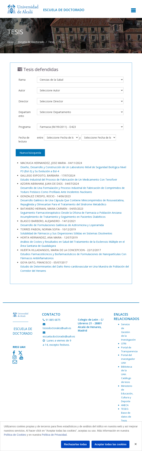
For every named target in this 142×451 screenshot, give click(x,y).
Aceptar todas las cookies (110, 444)
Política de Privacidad (54, 434)
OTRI (123, 343)
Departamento (24, 114)
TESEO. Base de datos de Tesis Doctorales (127, 416)
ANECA (125, 405)
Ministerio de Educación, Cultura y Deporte (127, 393)
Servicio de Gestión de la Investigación (128, 332)
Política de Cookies (15, 434)
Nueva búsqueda (30, 152)
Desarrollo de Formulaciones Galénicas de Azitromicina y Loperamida (62, 225)
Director (23, 101)
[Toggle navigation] (133, 10)
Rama (22, 79)
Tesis (51, 42)
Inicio (10, 42)
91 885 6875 (51, 320)
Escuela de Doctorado (63, 10)
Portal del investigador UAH (128, 358)
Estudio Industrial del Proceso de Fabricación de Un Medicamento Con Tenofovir (68, 179)
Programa (24, 127)
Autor (21, 90)
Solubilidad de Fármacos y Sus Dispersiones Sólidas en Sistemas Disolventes (66, 233)
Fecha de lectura (23, 139)
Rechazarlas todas (75, 444)
